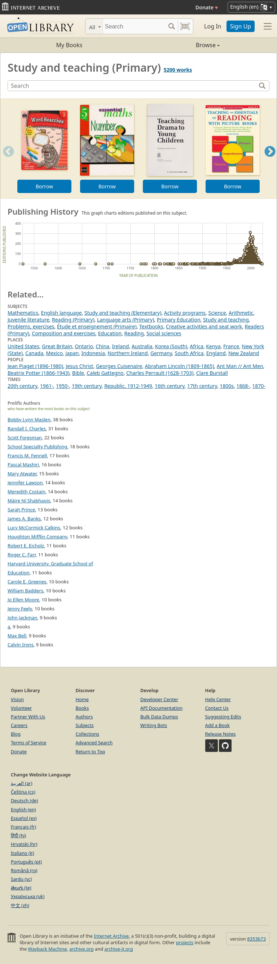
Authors (84, 716)
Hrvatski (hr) (24, 844)
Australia (142, 346)
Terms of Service (28, 742)
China (102, 346)
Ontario (84, 346)
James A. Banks (24, 518)
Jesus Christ (79, 366)
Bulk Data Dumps (159, 716)
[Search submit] (171, 26)
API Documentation (161, 708)
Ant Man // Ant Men (240, 366)
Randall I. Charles (27, 428)
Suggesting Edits (223, 716)
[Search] (134, 26)
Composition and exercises (64, 333)
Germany (161, 353)
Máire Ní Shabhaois (29, 500)
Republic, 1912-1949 (128, 385)
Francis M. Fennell (27, 455)
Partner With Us (28, 716)
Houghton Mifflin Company (37, 536)
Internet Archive (111, 936)
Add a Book (217, 725)
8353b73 (256, 939)
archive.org (81, 949)
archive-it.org (118, 949)
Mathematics (23, 312)
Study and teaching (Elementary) (122, 312)
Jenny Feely (20, 608)
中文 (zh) (20, 905)
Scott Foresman (25, 437)
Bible (78, 372)
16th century (170, 385)
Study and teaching (226, 319)
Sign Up (240, 26)
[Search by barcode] (185, 26)
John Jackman (22, 617)
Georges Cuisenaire (119, 366)
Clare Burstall (212, 372)
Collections (88, 734)
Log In (212, 26)
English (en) (23, 809)
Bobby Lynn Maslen (29, 419)
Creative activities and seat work (204, 326)
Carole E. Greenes (27, 581)
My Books (69, 45)
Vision (17, 699)
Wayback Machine (47, 949)
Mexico (54, 353)
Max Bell (17, 635)
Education (110, 333)
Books (82, 708)
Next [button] (270, 160)
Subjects (85, 725)
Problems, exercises (31, 326)
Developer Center (159, 699)
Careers (19, 725)
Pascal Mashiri (23, 464)
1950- (62, 385)
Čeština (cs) (23, 792)
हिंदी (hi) (18, 835)
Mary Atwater (22, 473)
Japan (72, 353)
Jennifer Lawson (25, 482)
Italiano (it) (22, 853)
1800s (227, 385)
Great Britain (57, 346)
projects (184, 942)
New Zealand (243, 353)
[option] (44, 148)
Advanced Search (94, 742)
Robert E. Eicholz (26, 545)
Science (217, 312)
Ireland (120, 346)
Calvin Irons (21, 644)
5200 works (178, 69)
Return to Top (90, 751)
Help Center (218, 699)
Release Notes (220, 734)
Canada (34, 353)
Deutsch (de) (24, 800)
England (216, 353)
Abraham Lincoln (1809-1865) (179, 366)
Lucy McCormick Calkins (34, 527)
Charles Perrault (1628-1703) (159, 372)
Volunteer (21, 708)
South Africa (189, 353)
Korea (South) (171, 346)
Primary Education (179, 319)
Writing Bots (153, 725)
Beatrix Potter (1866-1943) (39, 372)
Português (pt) (26, 861)
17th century (202, 385)
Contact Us (217, 708)
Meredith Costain (26, 491)
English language (61, 312)
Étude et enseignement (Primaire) (97, 326)
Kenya (213, 346)
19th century (87, 385)
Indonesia (93, 353)
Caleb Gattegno (105, 372)
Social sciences (163, 333)
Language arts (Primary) (125, 319)
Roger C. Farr (22, 554)
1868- (243, 385)
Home (82, 699)
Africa (196, 346)
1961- (46, 385)
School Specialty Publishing (37, 446)
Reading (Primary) (73, 319)
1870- (258, 385)
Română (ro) (24, 870)
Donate (206, 7)
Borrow (44, 186)
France (231, 346)
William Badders (25, 590)
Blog (16, 734)
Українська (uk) (27, 896)
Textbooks (151, 326)
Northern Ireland (127, 353)
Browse (179, 45)
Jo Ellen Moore (23, 599)
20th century (23, 385)
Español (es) (24, 818)
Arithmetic (241, 312)
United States (23, 346)
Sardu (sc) (21, 879)
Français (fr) (23, 827)
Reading (134, 333)
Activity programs (185, 312)
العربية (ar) (21, 783)
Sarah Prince (21, 509)
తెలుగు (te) (21, 887)
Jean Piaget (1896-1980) (35, 366)
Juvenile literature (28, 319)
